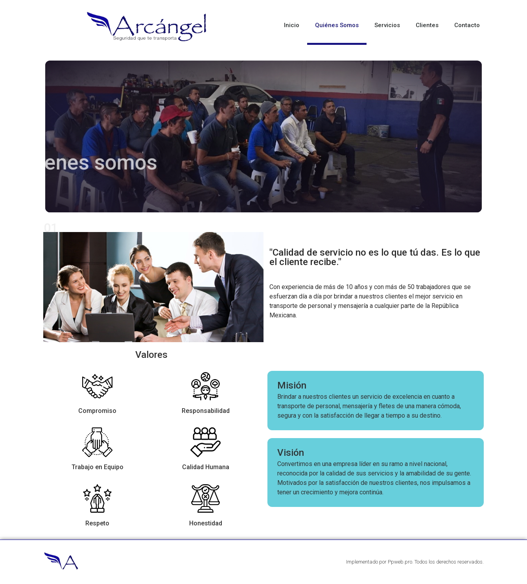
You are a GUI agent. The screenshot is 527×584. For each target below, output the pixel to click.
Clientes (427, 25)
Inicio (291, 25)
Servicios (387, 25)
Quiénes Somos (337, 25)
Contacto (467, 25)
